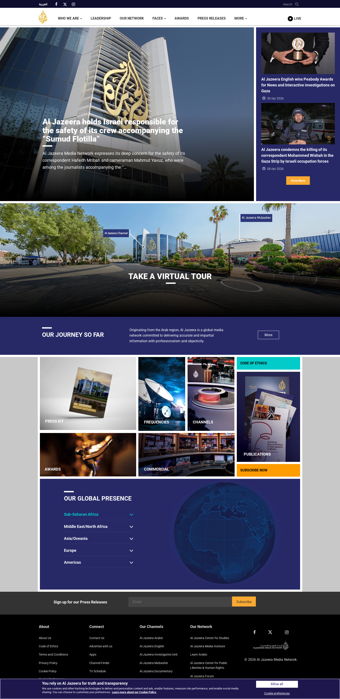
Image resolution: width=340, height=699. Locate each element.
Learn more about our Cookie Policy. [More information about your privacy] (134, 692)
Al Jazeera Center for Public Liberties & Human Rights (208, 665)
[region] (170, 689)
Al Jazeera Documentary (156, 671)
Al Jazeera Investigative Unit (159, 654)
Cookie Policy (48, 671)
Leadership (101, 18)
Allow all (277, 684)
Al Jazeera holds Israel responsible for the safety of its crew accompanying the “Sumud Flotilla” (112, 130)
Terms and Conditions (53, 654)
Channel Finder (99, 663)
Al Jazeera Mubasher (154, 663)
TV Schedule (97, 671)
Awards (182, 18)
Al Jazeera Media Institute (207, 646)
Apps (92, 654)
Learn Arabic (198, 654)
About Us (45, 638)
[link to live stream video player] (294, 14)
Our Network (132, 18)
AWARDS (53, 469)
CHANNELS (203, 422)
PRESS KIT (54, 421)
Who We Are (70, 18)
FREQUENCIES (156, 422)
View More (298, 180)
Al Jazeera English (152, 646)
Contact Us (96, 638)
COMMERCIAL (156, 469)
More (240, 18)
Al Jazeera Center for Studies (209, 638)
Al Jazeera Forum (202, 676)
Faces (159, 18)
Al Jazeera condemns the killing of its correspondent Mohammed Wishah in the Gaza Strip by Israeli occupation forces (297, 155)
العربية (43, 4)
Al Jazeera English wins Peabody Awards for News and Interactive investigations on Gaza (298, 85)
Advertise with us (100, 646)
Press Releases (212, 18)
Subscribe (244, 602)
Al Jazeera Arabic (151, 638)
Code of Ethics (48, 646)
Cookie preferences (277, 693)
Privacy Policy (48, 663)
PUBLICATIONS (257, 454)
